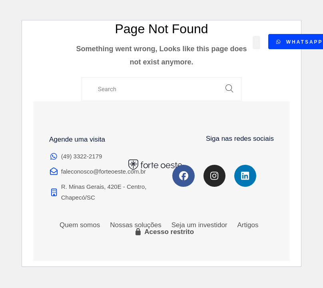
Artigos (248, 225)
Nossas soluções (136, 225)
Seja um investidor (199, 225)
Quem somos (80, 225)
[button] (256, 41)
